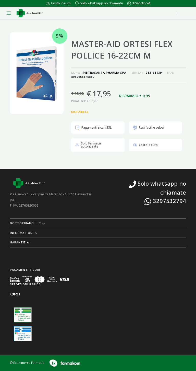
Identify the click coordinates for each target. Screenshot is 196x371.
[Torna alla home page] (30, 13)
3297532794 (141, 3)
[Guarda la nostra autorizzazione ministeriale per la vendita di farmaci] (23, 314)
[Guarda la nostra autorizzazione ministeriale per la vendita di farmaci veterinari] (23, 333)
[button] (98, 223)
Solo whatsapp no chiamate (101, 3)
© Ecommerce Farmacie (27, 363)
